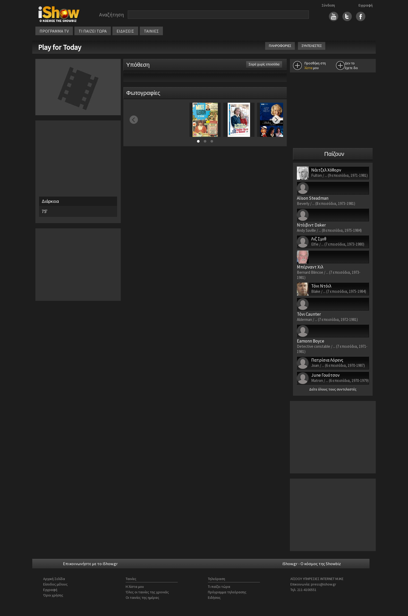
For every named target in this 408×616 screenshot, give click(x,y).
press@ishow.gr (323, 584)
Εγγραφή (366, 5)
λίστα (308, 68)
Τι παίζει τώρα (219, 586)
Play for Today (60, 47)
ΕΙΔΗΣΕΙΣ (125, 31)
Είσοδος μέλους (55, 584)
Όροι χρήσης (53, 595)
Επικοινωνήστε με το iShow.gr (90, 563)
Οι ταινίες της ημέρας (142, 597)
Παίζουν (334, 154)
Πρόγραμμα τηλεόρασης (227, 592)
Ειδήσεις (214, 597)
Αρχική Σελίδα (54, 578)
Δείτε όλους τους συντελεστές (332, 389)
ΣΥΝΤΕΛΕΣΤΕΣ (312, 46)
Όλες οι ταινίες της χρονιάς (147, 592)
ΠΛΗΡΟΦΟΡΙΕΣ (280, 46)
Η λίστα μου (135, 586)
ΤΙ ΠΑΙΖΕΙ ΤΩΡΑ (93, 31)
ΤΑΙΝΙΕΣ (151, 31)
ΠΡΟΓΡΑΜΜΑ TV (54, 31)
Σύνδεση (328, 5)
